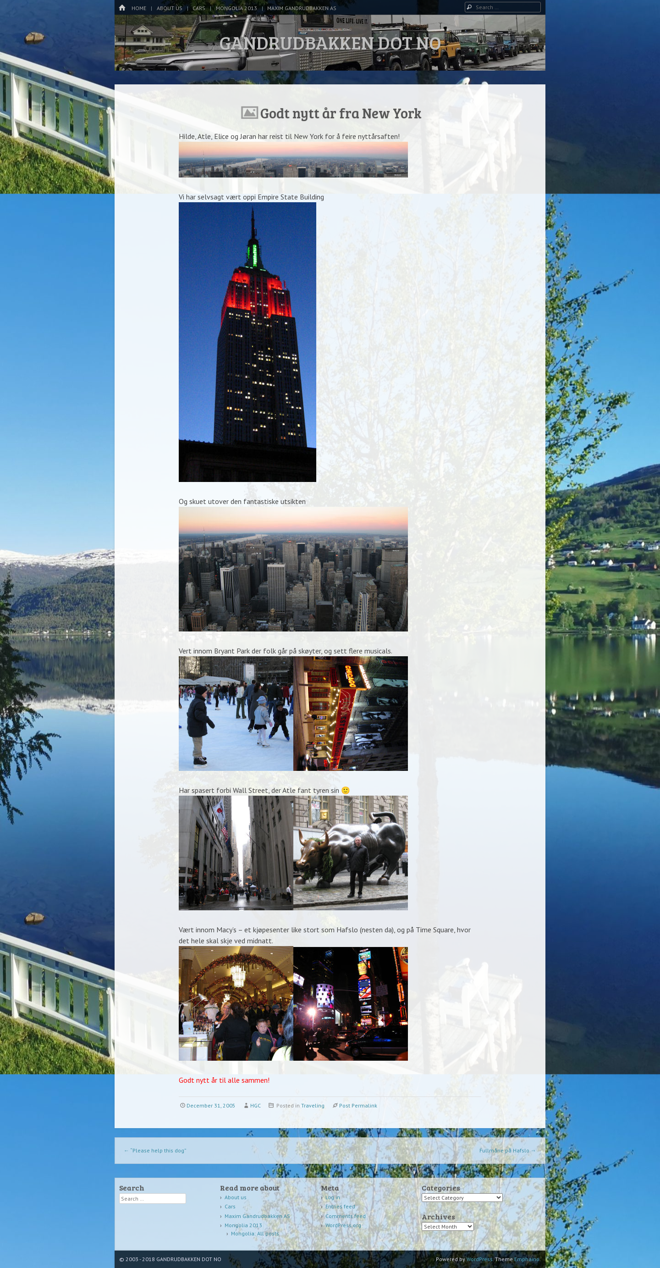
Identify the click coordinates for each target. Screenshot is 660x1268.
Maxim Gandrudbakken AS (301, 8)
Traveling (312, 1105)
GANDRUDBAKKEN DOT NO (330, 42)
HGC (255, 1105)
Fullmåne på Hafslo (507, 1150)
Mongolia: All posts (255, 1233)
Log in (332, 1197)
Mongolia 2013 (236, 8)
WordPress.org (343, 1225)
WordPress (480, 1259)
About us (169, 8)
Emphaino (526, 1259)
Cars (198, 8)
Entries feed (340, 1206)
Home (139, 8)
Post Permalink (358, 1105)
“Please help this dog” (155, 1150)
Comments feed (345, 1216)
